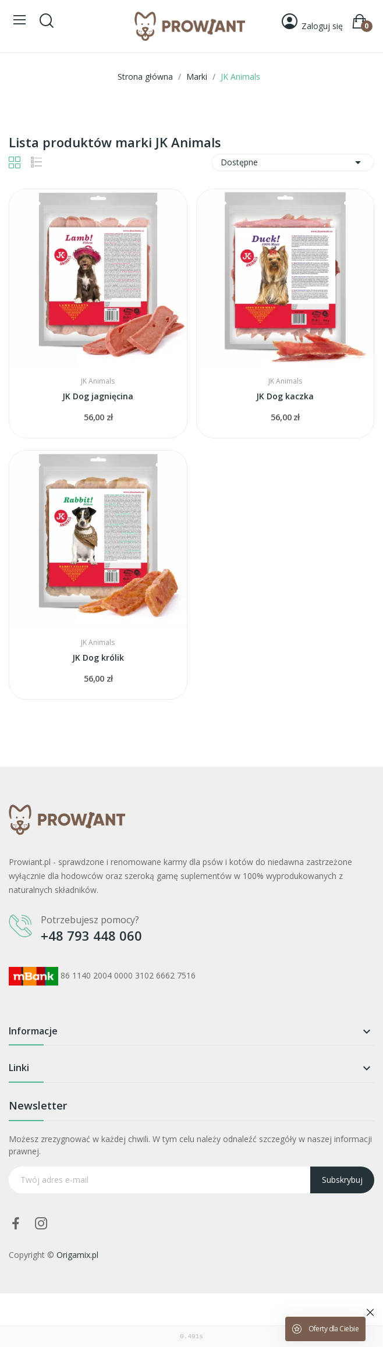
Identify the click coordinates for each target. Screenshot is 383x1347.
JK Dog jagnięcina (97, 396)
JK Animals (98, 381)
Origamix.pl (77, 1254)
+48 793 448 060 (91, 935)
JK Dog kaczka (285, 396)
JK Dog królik (98, 657)
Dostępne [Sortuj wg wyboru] (293, 162)
